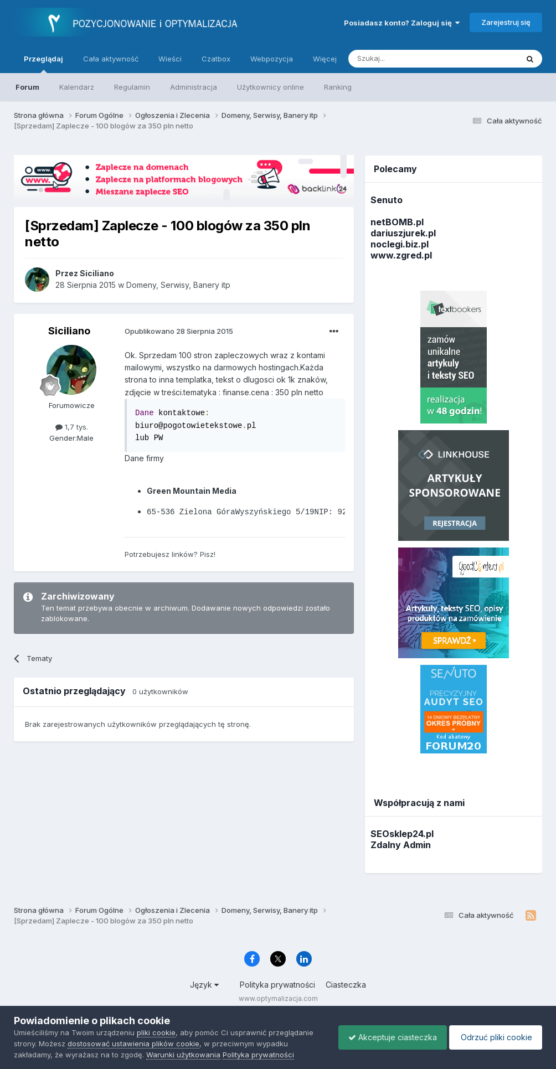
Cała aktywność (110, 58)
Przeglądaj (43, 63)
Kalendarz (76, 86)
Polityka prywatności (277, 984)
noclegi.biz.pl (399, 244)
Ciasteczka (346, 984)
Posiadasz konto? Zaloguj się (402, 22)
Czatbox (216, 58)
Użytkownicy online (270, 86)
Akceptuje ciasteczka (387, 1037)
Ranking (338, 86)
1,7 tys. (71, 426)
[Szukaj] (405, 59)
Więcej (325, 58)
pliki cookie (156, 1032)
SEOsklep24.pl (402, 833)
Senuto (386, 199)
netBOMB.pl (397, 222)
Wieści (170, 58)
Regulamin (132, 86)
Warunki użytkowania (183, 1054)
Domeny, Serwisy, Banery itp (178, 285)
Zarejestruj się (506, 22)
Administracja (193, 86)
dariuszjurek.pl (403, 233)
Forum (27, 86)
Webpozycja (271, 58)
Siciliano (69, 331)
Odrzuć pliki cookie (494, 1037)
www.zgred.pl (401, 255)
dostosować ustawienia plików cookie (133, 1043)
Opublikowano (179, 331)
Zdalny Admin (400, 844)
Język (204, 984)
